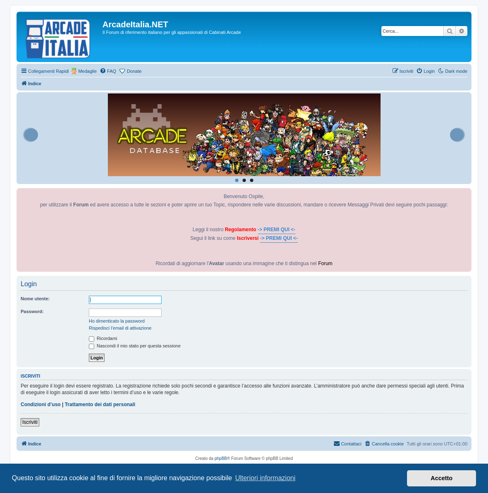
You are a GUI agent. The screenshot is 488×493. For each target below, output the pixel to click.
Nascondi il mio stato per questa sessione (135, 345)
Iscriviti (30, 422)
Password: (32, 311)
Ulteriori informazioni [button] (265, 477)
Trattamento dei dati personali (100, 404)
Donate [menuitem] (134, 71)
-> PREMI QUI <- (276, 229)
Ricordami (103, 338)
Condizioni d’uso (41, 404)
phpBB (220, 458)
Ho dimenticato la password (117, 320)
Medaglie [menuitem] (87, 71)
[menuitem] (108, 71)
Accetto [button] (441, 478)
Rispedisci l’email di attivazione (120, 327)
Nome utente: (35, 298)
